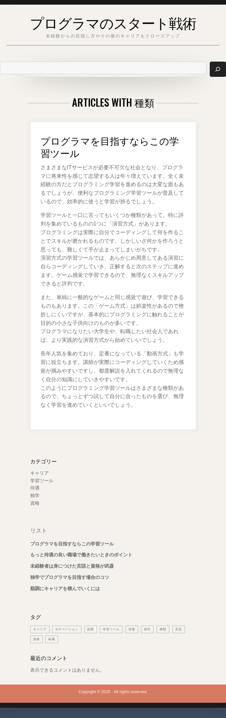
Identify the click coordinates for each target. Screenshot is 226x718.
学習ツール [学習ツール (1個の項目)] (116, 630)
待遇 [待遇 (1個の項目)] (138, 630)
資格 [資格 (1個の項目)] (36, 639)
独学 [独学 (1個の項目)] (154, 630)
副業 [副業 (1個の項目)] (94, 630)
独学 (34, 496)
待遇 (34, 488)
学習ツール (41, 481)
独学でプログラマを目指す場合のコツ (69, 577)
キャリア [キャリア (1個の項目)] (40, 630)
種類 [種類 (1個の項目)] (170, 630)
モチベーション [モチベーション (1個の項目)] (69, 630)
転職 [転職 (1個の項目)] (52, 639)
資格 (34, 503)
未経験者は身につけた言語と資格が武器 (72, 566)
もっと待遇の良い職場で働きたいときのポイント (81, 555)
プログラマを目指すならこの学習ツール (109, 146)
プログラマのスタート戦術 (113, 21)
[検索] (217, 69)
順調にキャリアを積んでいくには (65, 588)
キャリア (39, 473)
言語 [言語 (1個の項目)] (186, 630)
